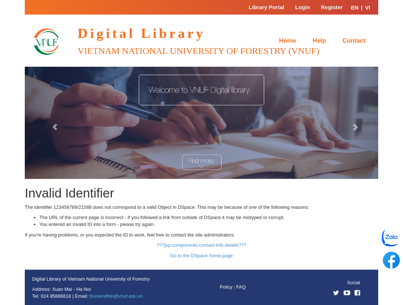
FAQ (241, 287)
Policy (227, 287)
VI (367, 7)
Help (319, 40)
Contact (354, 40)
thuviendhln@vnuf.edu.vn (116, 296)
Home (287, 40)
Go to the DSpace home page (201, 255)
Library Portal (266, 7)
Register (332, 7)
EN (355, 7)
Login (302, 7)
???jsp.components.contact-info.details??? (201, 245)
